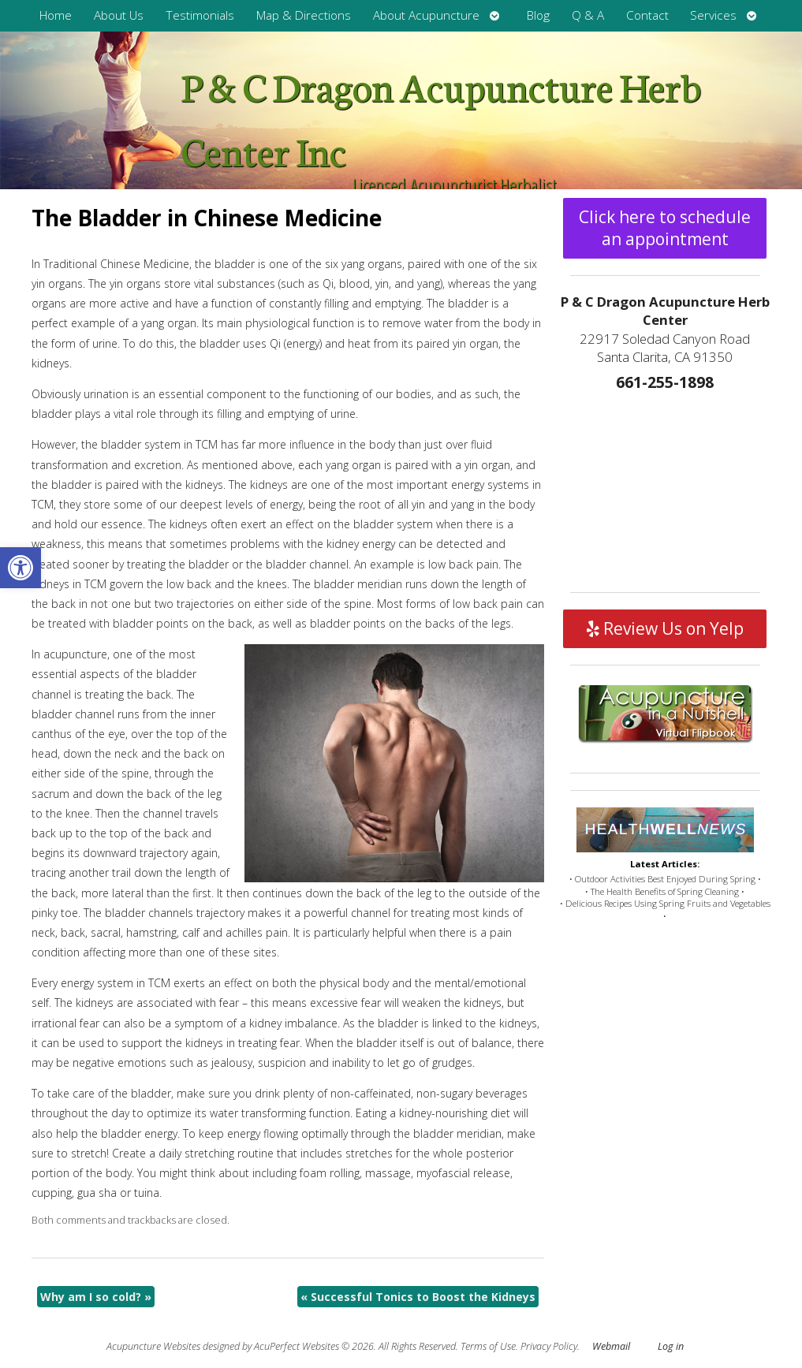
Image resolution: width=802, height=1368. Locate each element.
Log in (671, 1346)
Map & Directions (303, 15)
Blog (538, 15)
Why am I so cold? (95, 1296)
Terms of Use (488, 1346)
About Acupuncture (426, 15)
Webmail (611, 1346)
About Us (119, 15)
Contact (647, 15)
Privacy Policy (548, 1346)
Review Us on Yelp (665, 628)
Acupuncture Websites (153, 1346)
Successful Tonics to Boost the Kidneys (417, 1296)
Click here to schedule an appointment (665, 228)
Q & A (588, 15)
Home (55, 15)
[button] (20, 567)
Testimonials (200, 15)
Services (713, 15)
